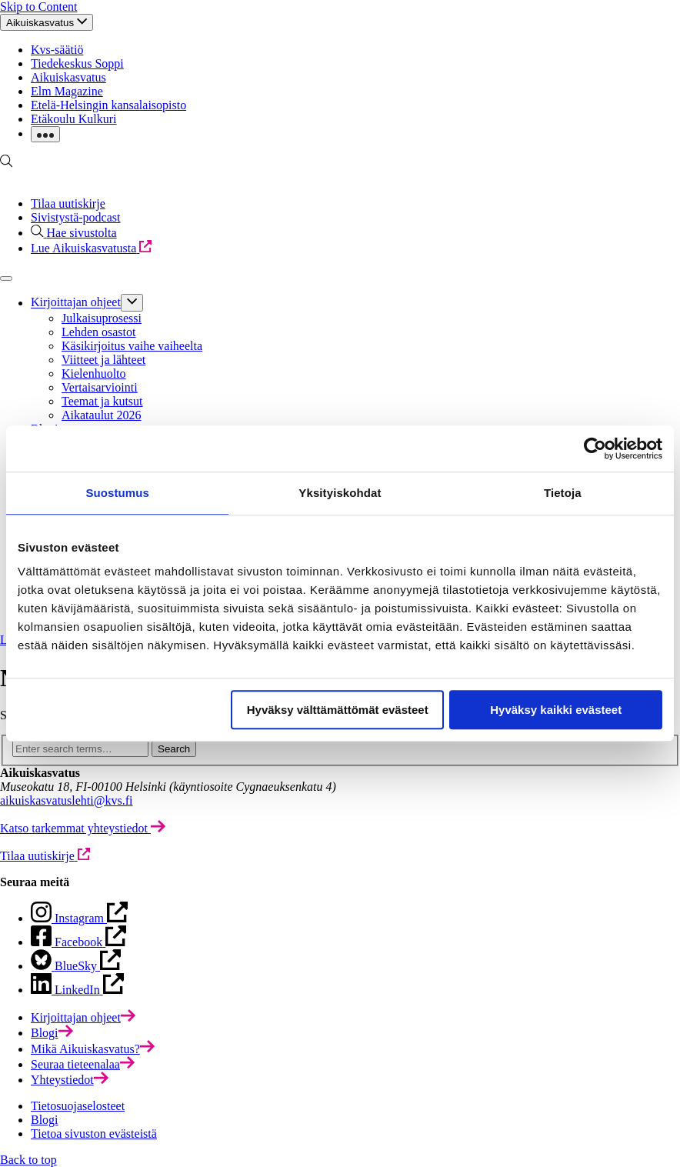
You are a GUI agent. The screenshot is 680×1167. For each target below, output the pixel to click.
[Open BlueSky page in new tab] (77, 989)
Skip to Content (38, 6)
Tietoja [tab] (563, 492)
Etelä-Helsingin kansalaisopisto (108, 105)
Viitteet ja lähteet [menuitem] (103, 359)
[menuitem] (83, 1017)
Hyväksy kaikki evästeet (556, 709)
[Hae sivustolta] (74, 232)
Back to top (28, 1159)
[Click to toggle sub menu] (132, 302)
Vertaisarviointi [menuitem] (100, 387)
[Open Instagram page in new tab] (78, 942)
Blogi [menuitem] (44, 1119)
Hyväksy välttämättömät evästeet (337, 709)
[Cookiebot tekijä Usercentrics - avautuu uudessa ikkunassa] (595, 448)
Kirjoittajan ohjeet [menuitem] (76, 302)
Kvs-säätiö (57, 49)
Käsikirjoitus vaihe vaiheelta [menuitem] (132, 345)
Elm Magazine (67, 91)
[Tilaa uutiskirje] (45, 855)
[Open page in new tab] (79, 918)
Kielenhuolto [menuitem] (94, 373)
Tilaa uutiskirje (68, 203)
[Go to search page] (6, 163)
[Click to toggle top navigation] (46, 22)
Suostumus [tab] (117, 492)
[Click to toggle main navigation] (6, 278)
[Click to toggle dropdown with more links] (45, 134)
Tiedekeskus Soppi (77, 63)
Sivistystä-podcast (75, 217)
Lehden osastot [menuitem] (98, 331)
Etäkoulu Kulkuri (74, 118)
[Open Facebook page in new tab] (76, 965)
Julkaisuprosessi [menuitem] (102, 318)
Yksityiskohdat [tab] (339, 492)
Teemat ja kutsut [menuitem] (102, 401)
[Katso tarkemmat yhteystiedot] (82, 828)
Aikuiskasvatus (68, 77)
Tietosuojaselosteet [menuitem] (78, 1105)
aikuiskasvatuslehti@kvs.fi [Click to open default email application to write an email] (66, 800)
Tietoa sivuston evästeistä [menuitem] (94, 1133)
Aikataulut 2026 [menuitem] (102, 415)
